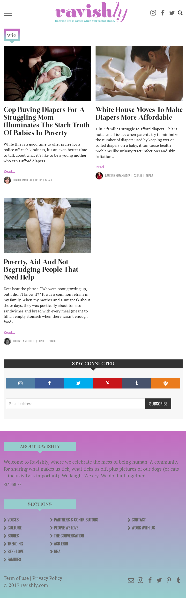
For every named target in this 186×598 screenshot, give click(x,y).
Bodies (13, 536)
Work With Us (143, 528)
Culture (14, 528)
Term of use (16, 578)
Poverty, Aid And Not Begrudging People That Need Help (41, 270)
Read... (9, 171)
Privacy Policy (47, 578)
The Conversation (69, 536)
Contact (139, 520)
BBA (57, 551)
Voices (13, 520)
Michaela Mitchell (24, 341)
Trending (15, 544)
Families (14, 559)
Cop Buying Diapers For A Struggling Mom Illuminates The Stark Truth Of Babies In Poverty (47, 121)
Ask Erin (61, 544)
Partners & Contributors (76, 520)
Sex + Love (15, 551)
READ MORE (12, 484)
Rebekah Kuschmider (117, 176)
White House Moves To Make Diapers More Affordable (139, 113)
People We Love (66, 528)
